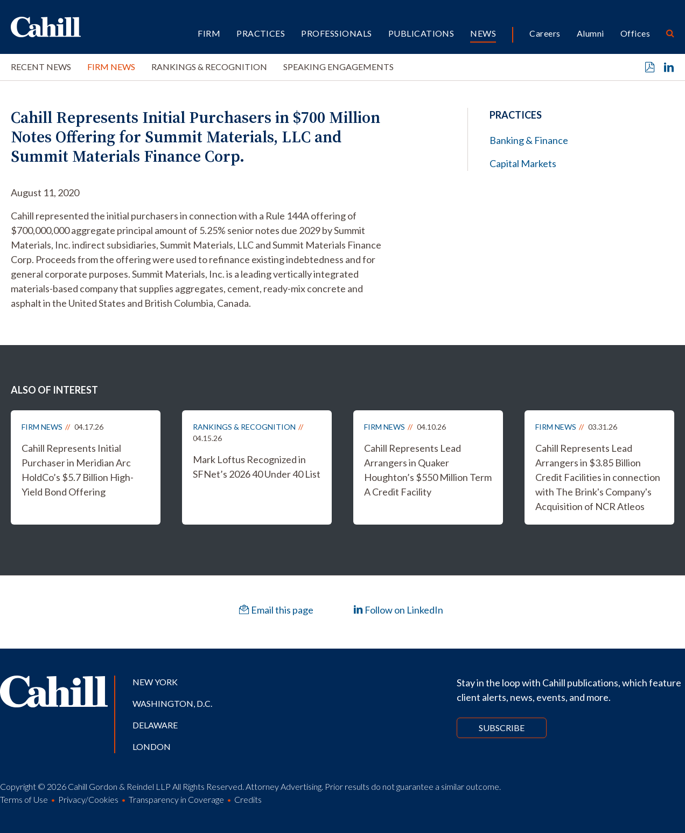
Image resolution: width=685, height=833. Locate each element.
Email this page (276, 610)
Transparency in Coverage (176, 799)
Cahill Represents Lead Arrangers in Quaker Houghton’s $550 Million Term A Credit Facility (428, 470)
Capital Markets (523, 163)
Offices (635, 33)
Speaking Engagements (338, 66)
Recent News (41, 66)
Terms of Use (24, 799)
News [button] (483, 33)
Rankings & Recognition (209, 66)
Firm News (111, 66)
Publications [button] (421, 33)
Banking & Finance (529, 140)
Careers (544, 33)
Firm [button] (209, 33)
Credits (248, 799)
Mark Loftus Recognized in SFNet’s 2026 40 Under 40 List (256, 466)
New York (155, 682)
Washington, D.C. (172, 703)
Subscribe (502, 727)
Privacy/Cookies (88, 799)
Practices (260, 33)
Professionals (336, 33)
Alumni (590, 33)
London (151, 746)
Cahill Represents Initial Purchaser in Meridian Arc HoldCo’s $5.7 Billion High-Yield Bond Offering (78, 470)
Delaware (155, 725)
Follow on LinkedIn (398, 610)
